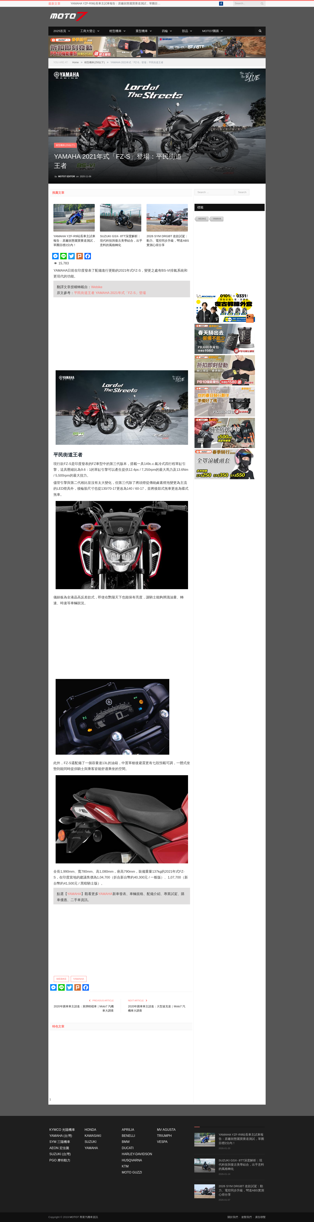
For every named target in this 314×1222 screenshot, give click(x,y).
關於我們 (233, 1217)
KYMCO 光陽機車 (62, 1129)
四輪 (165, 31)
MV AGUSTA (166, 1129)
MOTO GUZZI (132, 1172)
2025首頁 (59, 31)
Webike (96, 287)
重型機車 (142, 31)
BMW (126, 1141)
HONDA (90, 1129)
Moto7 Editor (66, 176)
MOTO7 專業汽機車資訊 (84, 1217)
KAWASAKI (93, 1135)
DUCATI (127, 1148)
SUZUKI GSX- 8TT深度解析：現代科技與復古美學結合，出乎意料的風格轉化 (121, 240)
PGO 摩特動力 (59, 1160)
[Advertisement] (121, 333)
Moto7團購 (210, 31)
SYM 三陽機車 (59, 1141)
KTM (125, 1166)
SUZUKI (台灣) (60, 1154)
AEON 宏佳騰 (59, 1148)
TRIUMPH (164, 1135)
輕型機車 (115, 31)
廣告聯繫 (260, 1217)
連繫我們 (246, 1217)
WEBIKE (61, 978)
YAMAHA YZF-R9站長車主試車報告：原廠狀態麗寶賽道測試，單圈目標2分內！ (117, 3)
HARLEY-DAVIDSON (137, 1154)
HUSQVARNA (132, 1160)
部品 (185, 31)
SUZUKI (91, 1141)
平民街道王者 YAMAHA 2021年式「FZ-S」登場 (110, 293)
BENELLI (128, 1135)
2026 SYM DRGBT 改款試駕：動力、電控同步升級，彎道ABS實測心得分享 (168, 240)
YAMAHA (74, 894)
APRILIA (128, 1129)
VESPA (162, 1141)
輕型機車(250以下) (65, 145)
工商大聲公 (87, 31)
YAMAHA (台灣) (60, 1135)
